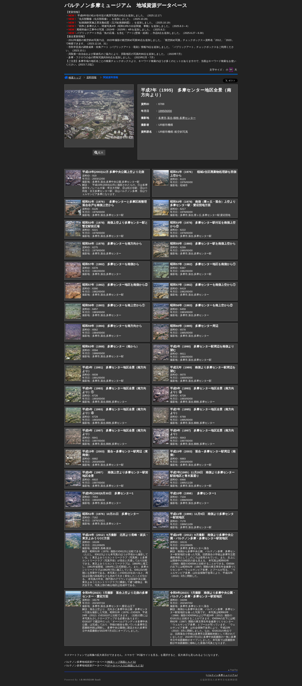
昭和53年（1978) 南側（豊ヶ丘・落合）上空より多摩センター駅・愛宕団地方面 (203, 203)
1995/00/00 (165, 110)
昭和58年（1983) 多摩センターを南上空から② (201, 305)
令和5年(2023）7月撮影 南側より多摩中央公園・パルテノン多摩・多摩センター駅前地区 (203, 594)
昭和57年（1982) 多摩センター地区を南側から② (115, 284)
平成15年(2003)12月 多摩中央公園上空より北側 (113, 171)
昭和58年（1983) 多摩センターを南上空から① (113, 305)
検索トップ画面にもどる (121, 661)
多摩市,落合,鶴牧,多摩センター (177, 117)
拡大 (98, 152)
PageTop (234, 670)
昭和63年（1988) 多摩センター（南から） (110, 346)
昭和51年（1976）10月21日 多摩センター (110, 513)
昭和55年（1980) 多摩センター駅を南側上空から (203, 243)
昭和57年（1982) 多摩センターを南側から (110, 264)
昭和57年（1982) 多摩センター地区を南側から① (203, 264)
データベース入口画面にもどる (125, 665)
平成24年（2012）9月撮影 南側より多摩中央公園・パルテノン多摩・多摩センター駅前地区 (201, 536)
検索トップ (72, 77)
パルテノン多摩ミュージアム (222, 675)
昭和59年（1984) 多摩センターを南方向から (112, 325)
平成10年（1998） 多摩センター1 (193, 493)
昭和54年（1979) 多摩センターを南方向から (112, 243)
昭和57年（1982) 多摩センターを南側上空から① (203, 284)
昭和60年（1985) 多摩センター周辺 (194, 325)
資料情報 (91, 77)
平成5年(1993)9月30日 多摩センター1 (107, 493)
